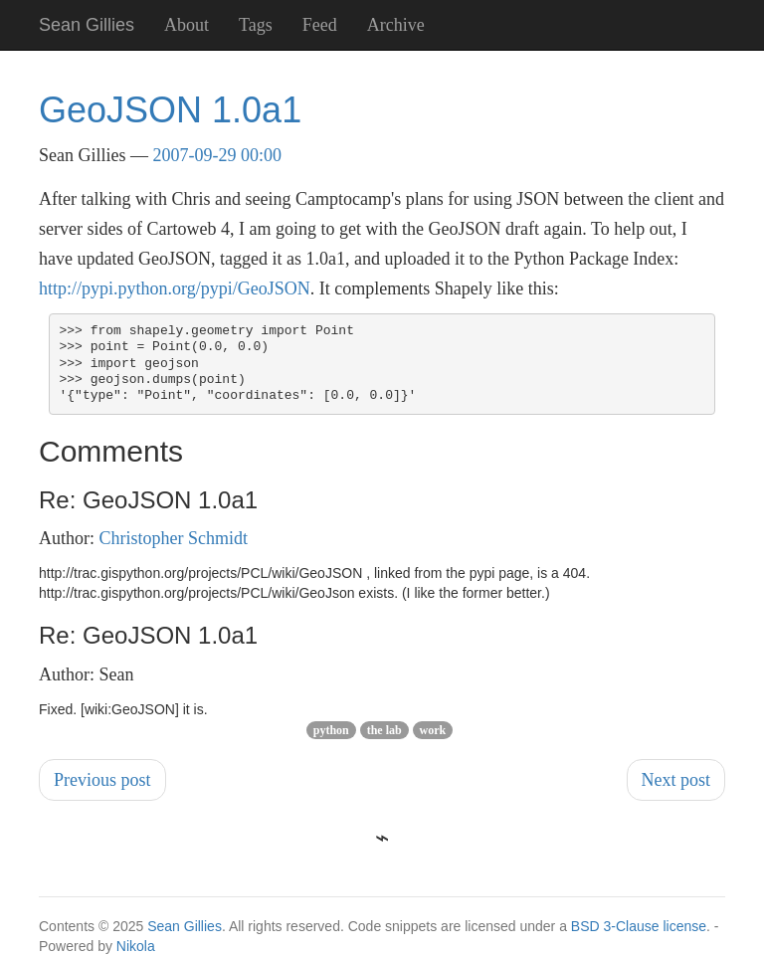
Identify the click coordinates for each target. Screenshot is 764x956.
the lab (384, 730)
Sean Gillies (184, 926)
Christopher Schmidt (174, 538)
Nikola (135, 946)
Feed (319, 25)
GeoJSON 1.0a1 (170, 110)
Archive (396, 25)
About (186, 25)
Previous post (102, 780)
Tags (256, 25)
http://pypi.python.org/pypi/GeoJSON (174, 288)
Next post (676, 780)
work (433, 730)
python (331, 730)
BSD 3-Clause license (638, 926)
